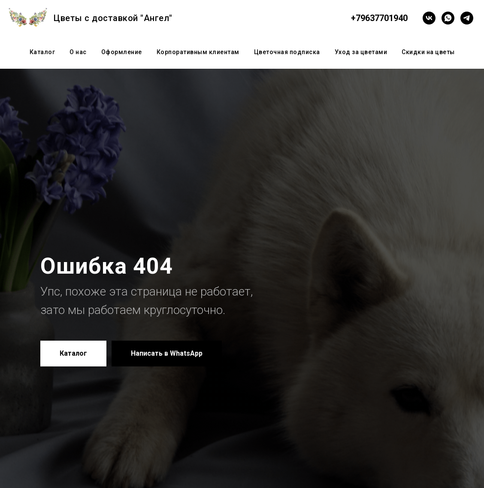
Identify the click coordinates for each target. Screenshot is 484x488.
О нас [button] (78, 52)
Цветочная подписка (287, 52)
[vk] (429, 18)
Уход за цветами (361, 52)
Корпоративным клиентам (198, 52)
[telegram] (466, 18)
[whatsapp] (448, 18)
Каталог (42, 52)
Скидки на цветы (428, 52)
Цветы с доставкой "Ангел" (113, 18)
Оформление (121, 52)
